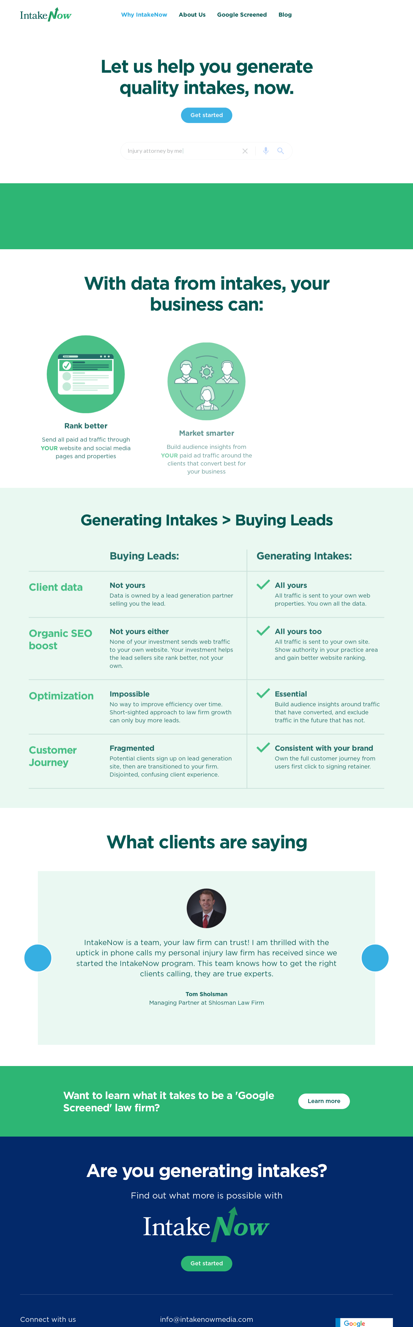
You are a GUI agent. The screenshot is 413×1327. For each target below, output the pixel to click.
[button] (38, 966)
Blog (285, 14)
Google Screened (242, 14)
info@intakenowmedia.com (206, 1319)
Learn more (324, 1101)
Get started (206, 123)
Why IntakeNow (144, 14)
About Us (192, 14)
